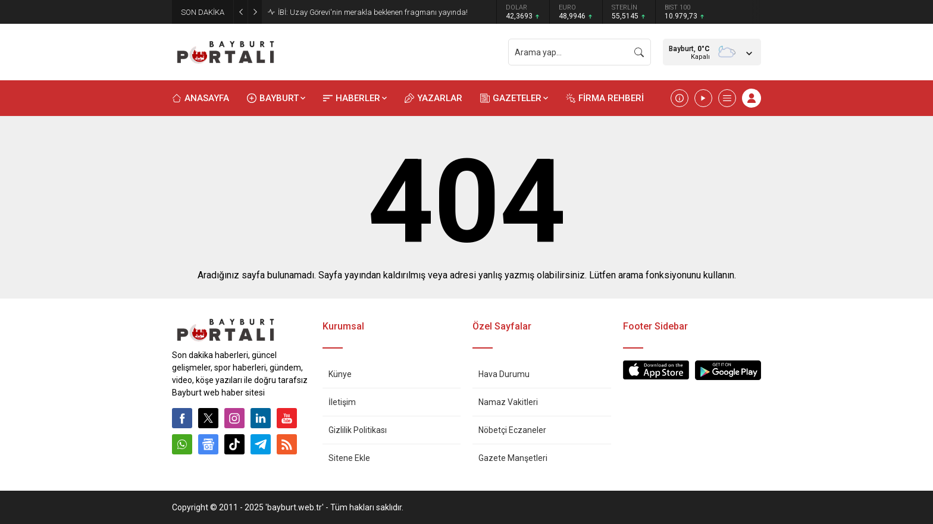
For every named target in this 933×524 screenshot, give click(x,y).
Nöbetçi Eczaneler (512, 430)
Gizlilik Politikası (357, 430)
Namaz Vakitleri (508, 402)
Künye (340, 374)
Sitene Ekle (349, 458)
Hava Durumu (504, 374)
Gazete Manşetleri (512, 458)
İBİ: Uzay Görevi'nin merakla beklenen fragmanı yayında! (373, 12)
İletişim (342, 402)
